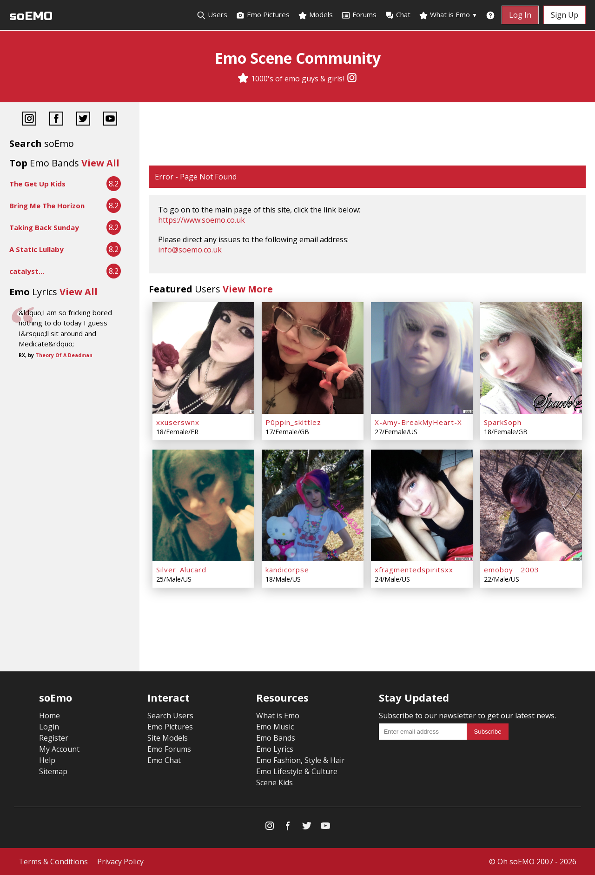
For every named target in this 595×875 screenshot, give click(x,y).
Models (315, 15)
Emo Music (275, 727)
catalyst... (26, 271)
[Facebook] (56, 120)
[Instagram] (352, 78)
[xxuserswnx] (203, 358)
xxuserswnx (177, 422)
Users (212, 15)
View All (100, 163)
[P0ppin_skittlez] (313, 358)
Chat (397, 15)
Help (47, 760)
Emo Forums (169, 749)
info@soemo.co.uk (190, 250)
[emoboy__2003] (531, 505)
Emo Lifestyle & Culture (296, 771)
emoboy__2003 (511, 569)
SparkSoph (503, 422)
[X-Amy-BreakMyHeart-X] (422, 358)
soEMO (31, 16)
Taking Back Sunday (44, 227)
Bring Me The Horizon (47, 205)
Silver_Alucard (181, 569)
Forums (359, 15)
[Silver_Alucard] (203, 505)
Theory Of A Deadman (64, 355)
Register (53, 738)
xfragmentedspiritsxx (414, 569)
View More (248, 289)
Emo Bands (275, 738)
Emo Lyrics (274, 749)
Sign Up (564, 15)
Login (49, 727)
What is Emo (448, 15)
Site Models (167, 738)
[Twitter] (83, 120)
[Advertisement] (367, 135)
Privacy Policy (120, 861)
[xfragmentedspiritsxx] (422, 505)
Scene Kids (274, 782)
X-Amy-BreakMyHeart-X (418, 422)
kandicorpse (287, 569)
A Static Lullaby (36, 249)
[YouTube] (110, 120)
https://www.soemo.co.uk (201, 220)
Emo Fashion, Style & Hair (300, 760)
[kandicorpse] (313, 505)
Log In (520, 15)
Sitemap (53, 771)
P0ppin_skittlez (293, 422)
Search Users (170, 715)
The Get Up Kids (37, 183)
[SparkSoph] (531, 358)
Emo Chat (164, 760)
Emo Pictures (263, 15)
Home (49, 715)
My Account (59, 749)
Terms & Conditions (53, 861)
